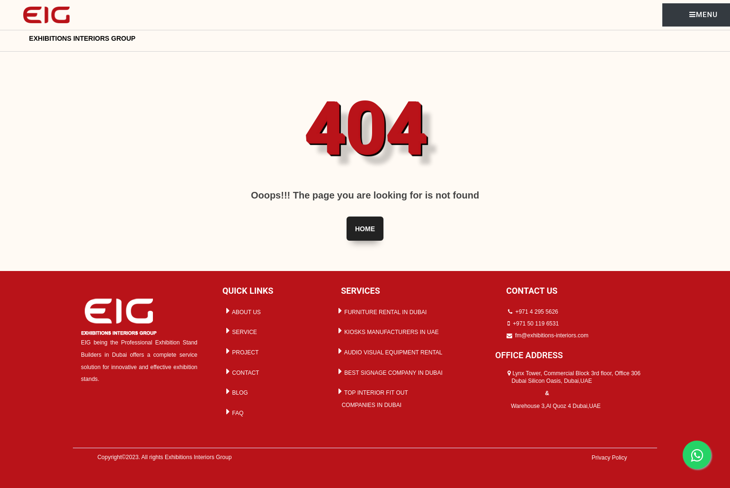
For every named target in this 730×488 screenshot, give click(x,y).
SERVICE (240, 330)
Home (365, 229)
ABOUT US (242, 311)
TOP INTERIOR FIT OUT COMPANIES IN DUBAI (371, 397)
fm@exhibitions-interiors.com (551, 335)
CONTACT (241, 371)
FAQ (233, 411)
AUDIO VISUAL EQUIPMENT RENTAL (389, 351)
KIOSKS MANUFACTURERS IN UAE (387, 330)
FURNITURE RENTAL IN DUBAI (381, 311)
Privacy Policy (609, 457)
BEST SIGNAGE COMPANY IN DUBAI (389, 371)
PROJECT (240, 351)
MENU (703, 14)
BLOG (235, 391)
